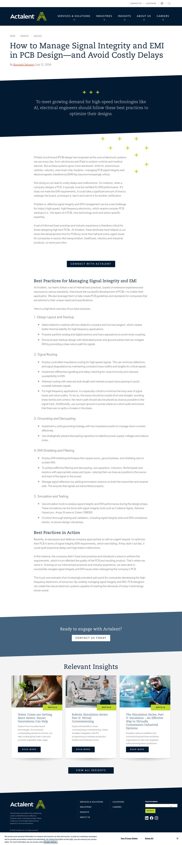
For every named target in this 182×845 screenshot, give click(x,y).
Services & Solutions (74, 16)
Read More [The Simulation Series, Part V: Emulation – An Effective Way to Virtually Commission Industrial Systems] (137, 749)
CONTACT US (136, 3)
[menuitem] (74, 16)
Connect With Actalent (91, 264)
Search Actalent (169, 3)
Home (28, 16)
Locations (151, 3)
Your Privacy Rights (129, 838)
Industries (104, 16)
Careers (163, 16)
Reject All (149, 838)
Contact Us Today (91, 638)
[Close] (177, 838)
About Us (144, 16)
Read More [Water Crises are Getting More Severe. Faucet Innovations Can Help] (29, 749)
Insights (124, 16)
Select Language (162, 3)
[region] (91, 838)
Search (150, 811)
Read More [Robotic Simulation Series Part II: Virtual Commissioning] (83, 749)
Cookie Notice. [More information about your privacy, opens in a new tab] (50, 842)
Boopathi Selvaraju (24, 64)
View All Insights (91, 770)
